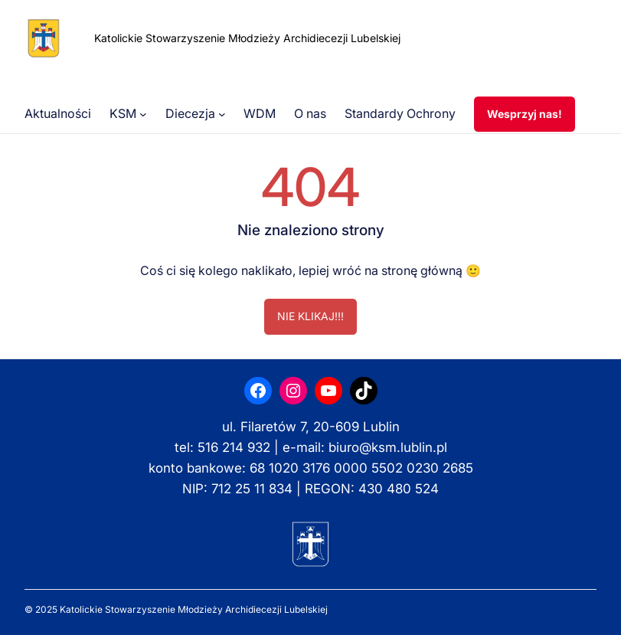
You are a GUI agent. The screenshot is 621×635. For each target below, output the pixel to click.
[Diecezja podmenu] (222, 114)
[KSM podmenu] (143, 114)
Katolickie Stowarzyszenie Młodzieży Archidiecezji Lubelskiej (247, 37)
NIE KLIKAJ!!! (310, 315)
